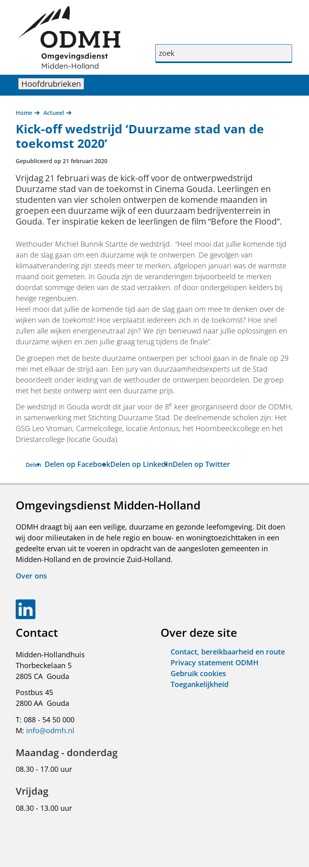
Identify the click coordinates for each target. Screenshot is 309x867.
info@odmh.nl (50, 730)
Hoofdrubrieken (52, 84)
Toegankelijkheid (200, 684)
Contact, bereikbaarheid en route (228, 651)
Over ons (31, 576)
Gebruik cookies (198, 673)
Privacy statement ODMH (215, 662)
